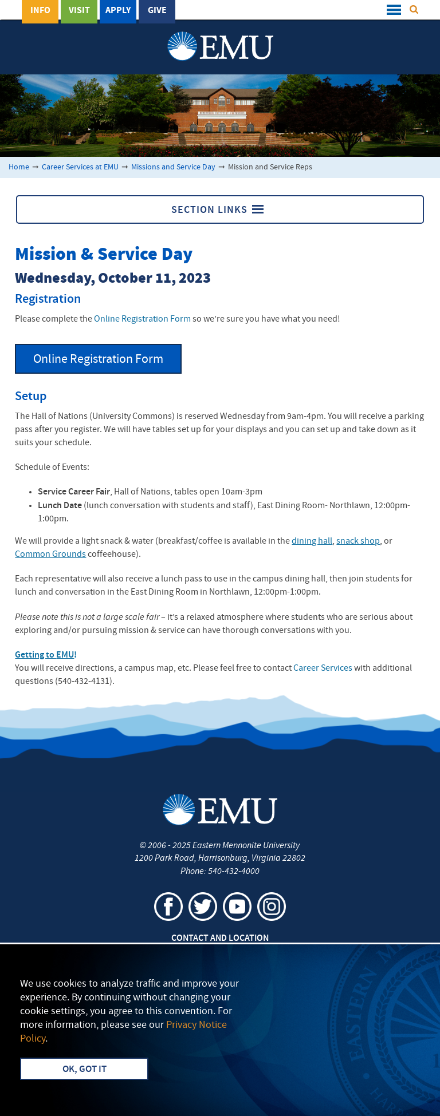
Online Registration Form (142, 319)
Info (40, 10)
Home (19, 167)
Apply (118, 10)
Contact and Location (220, 938)
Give (157, 10)
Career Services (322, 668)
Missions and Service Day (173, 167)
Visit (79, 10)
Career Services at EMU (80, 167)
